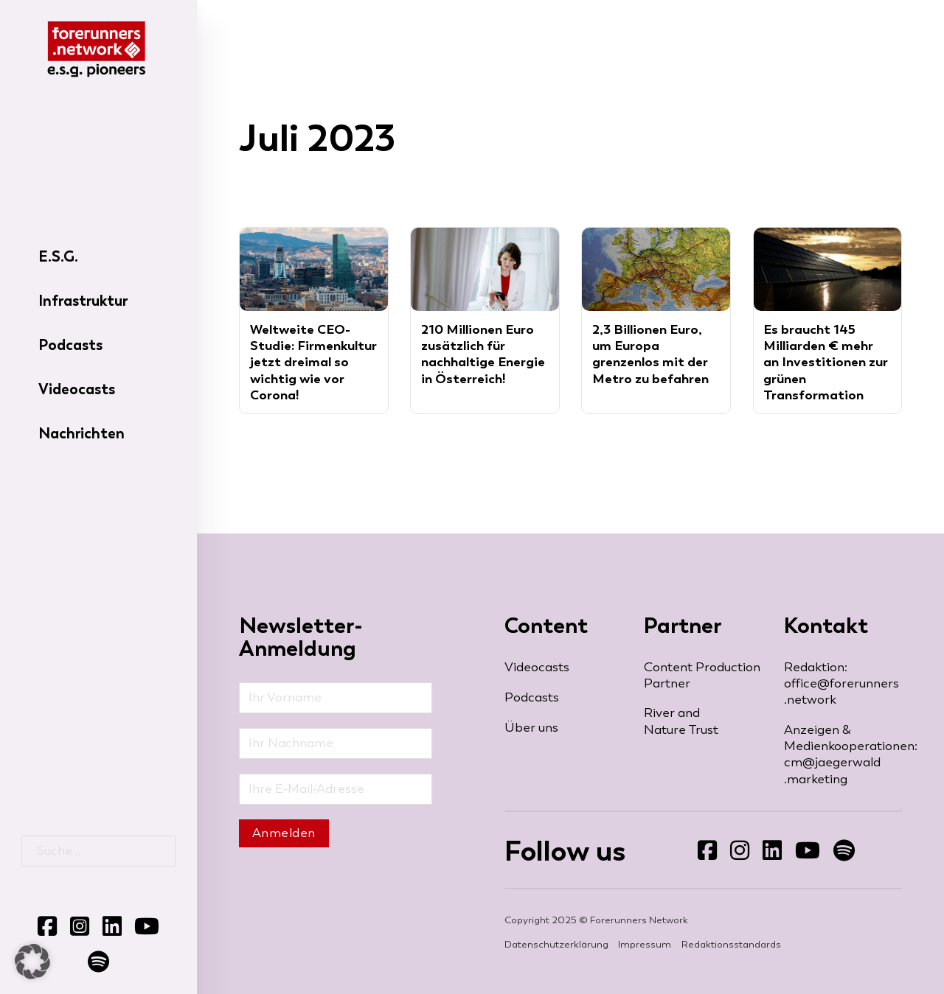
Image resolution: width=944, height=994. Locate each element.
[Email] (335, 789)
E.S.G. (58, 256)
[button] (32, 961)
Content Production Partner (702, 675)
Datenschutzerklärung (556, 944)
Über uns (531, 727)
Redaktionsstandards (731, 944)
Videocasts (76, 389)
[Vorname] (335, 697)
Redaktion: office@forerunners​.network (841, 683)
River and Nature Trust (681, 721)
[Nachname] (335, 743)
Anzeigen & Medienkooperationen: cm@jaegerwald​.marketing (843, 754)
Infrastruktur (83, 300)
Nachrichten (81, 433)
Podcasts (70, 345)
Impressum (644, 944)
